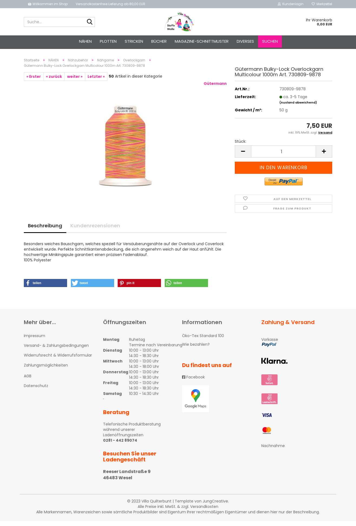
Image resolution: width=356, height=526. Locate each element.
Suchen (270, 41)
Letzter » (96, 81)
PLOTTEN (108, 41)
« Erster (34, 81)
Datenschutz (36, 390)
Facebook (193, 382)
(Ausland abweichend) (298, 107)
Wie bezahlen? (196, 349)
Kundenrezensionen (95, 230)
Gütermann (215, 88)
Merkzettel (322, 4)
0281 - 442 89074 (120, 445)
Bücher (159, 41)
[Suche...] (90, 22)
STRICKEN (134, 41)
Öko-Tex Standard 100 (203, 340)
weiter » (75, 81)
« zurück (54, 81)
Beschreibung (45, 230)
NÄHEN (85, 41)
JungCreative (215, 506)
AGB (27, 381)
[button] (45, 288)
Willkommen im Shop (48, 4)
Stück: (240, 146)
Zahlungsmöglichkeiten (46, 370)
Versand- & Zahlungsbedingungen (56, 350)
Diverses (245, 41)
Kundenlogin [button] (291, 4)
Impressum (34, 340)
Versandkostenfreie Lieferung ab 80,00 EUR (110, 4)
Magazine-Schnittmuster (202, 41)
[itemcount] (283, 156)
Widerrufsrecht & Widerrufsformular (58, 360)
